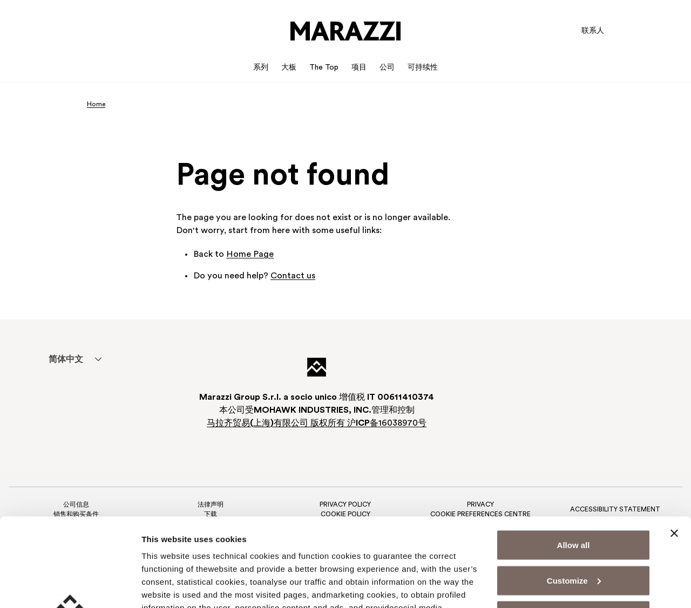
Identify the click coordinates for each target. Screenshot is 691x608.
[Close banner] (674, 445)
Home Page (250, 254)
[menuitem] (66, 359)
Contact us (292, 276)
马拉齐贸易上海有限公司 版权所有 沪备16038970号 (316, 423)
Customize (574, 492)
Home (96, 104)
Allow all (573, 456)
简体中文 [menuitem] (66, 360)
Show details (166, 586)
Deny (574, 527)
